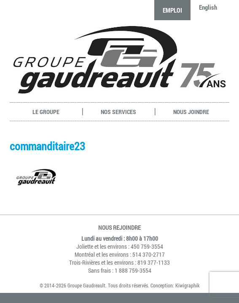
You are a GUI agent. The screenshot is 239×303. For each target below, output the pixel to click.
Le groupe (45, 112)
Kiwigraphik (187, 285)
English (208, 7)
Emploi (172, 10)
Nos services (118, 112)
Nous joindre (191, 112)
